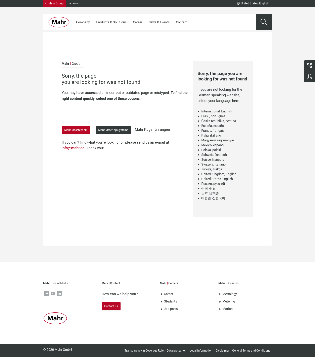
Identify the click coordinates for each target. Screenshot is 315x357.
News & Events (159, 22)
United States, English (253, 3)
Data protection (176, 350)
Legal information (201, 350)
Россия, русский (213, 183)
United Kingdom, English (218, 174)
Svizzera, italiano (213, 164)
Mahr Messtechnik (75, 130)
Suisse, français (212, 159)
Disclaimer (222, 350)
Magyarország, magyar (217, 140)
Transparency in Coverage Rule (144, 350)
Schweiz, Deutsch (214, 154)
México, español (212, 145)
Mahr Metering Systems (113, 130)
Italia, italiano (211, 135)
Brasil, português (213, 116)
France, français (212, 130)
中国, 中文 (208, 188)
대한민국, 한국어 (213, 198)
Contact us (111, 306)
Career (137, 22)
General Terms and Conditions (251, 350)
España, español (213, 125)
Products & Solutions (111, 22)
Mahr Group (55, 3)
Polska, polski (211, 150)
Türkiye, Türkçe (211, 169)
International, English (216, 111)
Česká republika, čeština (218, 121)
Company (83, 22)
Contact (182, 22)
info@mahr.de (73, 147)
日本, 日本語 (210, 193)
